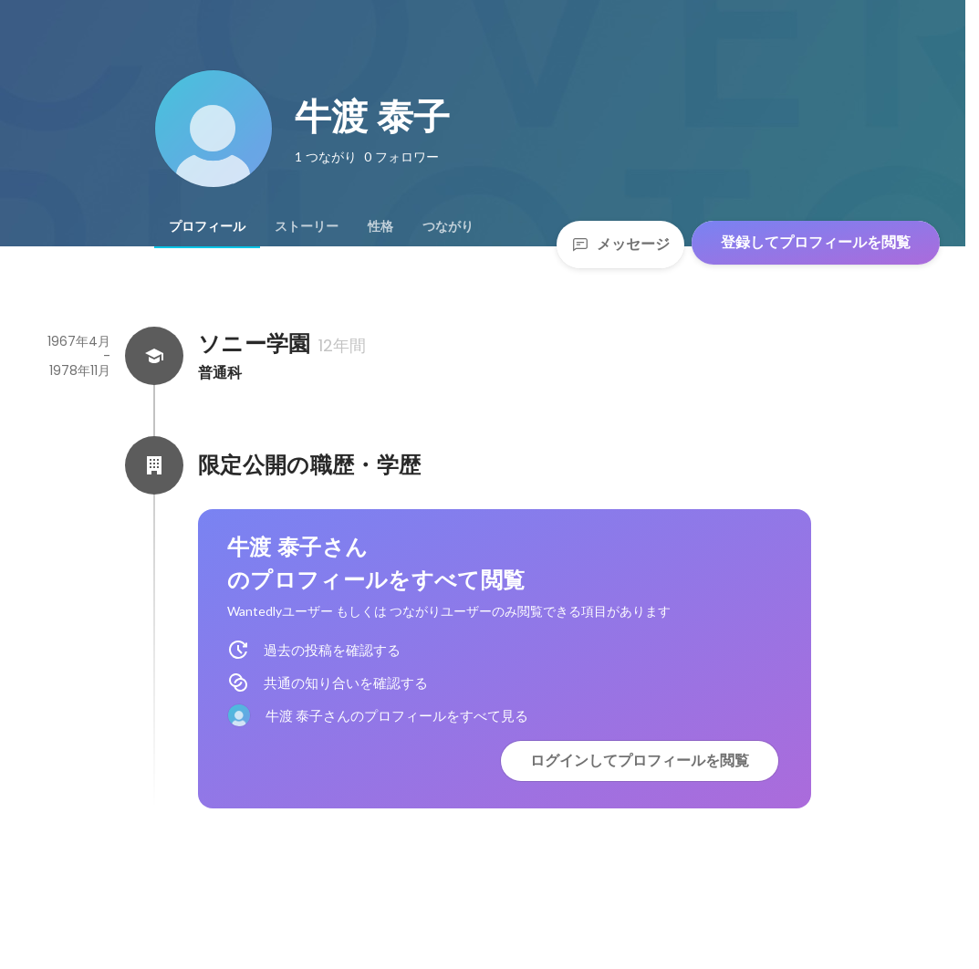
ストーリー (306, 226)
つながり (448, 226)
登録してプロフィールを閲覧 (816, 242)
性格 (380, 226)
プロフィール (207, 226)
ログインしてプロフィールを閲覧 (639, 760)
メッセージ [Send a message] (620, 244)
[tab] (207, 226)
